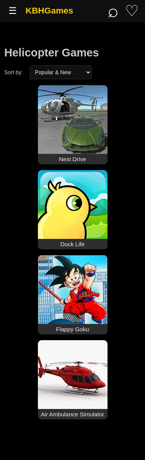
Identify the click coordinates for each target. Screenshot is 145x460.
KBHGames (49, 10)
